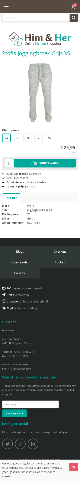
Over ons (60, 251)
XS (6, 137)
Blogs (20, 251)
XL (49, 137)
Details (11, 198)
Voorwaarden (20, 262)
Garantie (20, 273)
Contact (60, 262)
